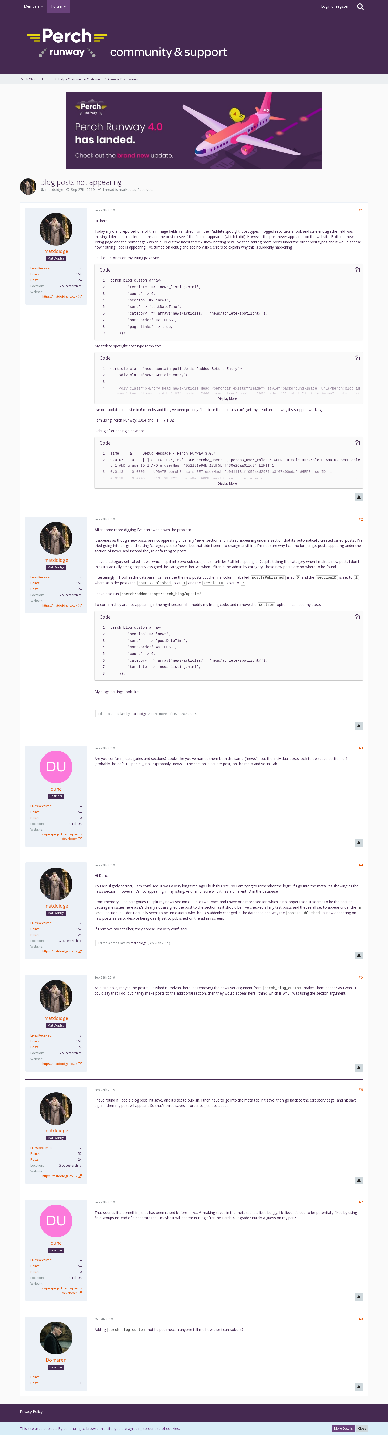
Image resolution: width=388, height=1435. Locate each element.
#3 (361, 748)
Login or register (335, 6)
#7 (361, 1202)
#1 (361, 210)
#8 (361, 1319)
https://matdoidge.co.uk (59, 296)
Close (362, 1428)
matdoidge (54, 189)
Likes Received (40, 268)
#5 (361, 977)
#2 (361, 519)
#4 (361, 864)
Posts (34, 280)
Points (34, 274)
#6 (361, 1089)
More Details (343, 1428)
